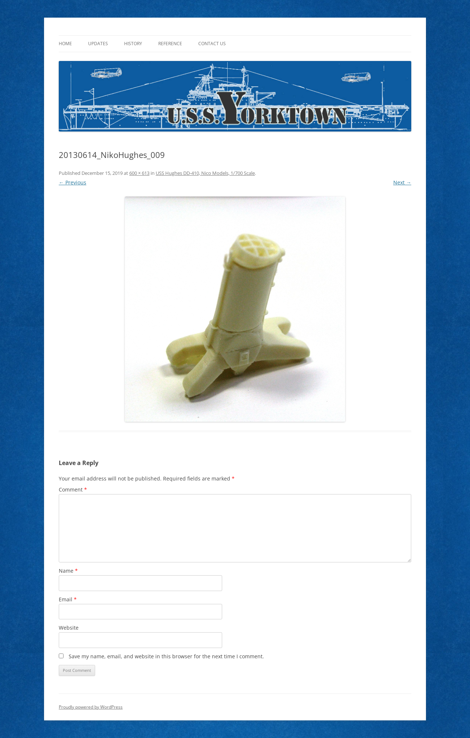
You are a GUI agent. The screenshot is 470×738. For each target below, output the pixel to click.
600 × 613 (139, 173)
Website (69, 627)
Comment (73, 489)
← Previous (72, 182)
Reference (170, 43)
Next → (402, 182)
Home (65, 43)
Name (68, 570)
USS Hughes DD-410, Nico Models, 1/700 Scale (205, 173)
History (133, 43)
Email (68, 599)
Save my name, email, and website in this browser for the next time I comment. (166, 656)
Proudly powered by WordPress (91, 707)
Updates (98, 43)
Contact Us (212, 43)
